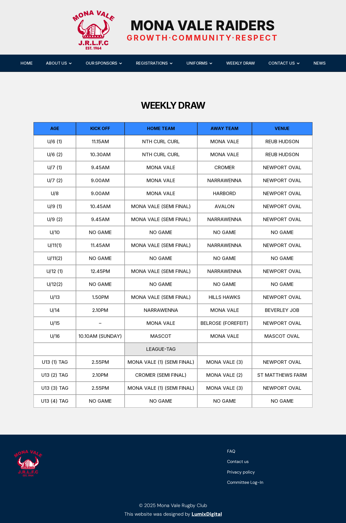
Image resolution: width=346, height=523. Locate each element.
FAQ (231, 451)
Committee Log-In (245, 482)
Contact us (238, 461)
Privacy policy (241, 472)
